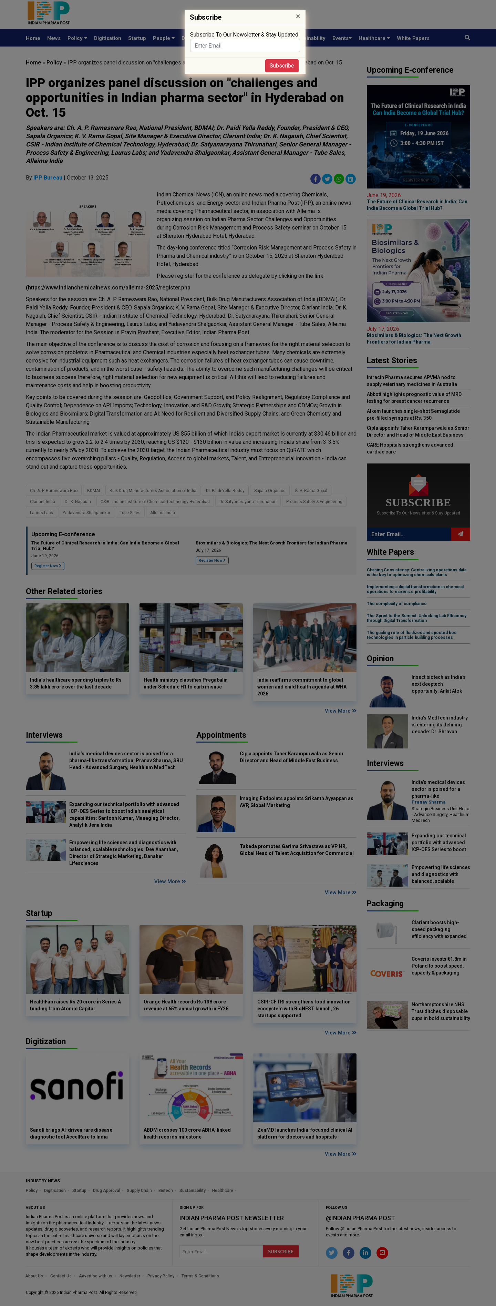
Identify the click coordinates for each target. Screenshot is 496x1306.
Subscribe (282, 65)
